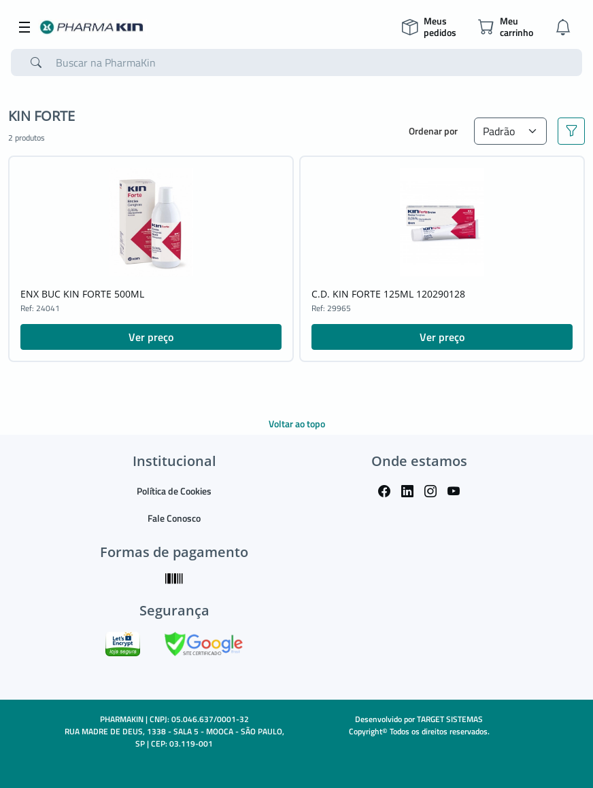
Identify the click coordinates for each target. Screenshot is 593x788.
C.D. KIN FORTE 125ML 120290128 (388, 293)
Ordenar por (433, 131)
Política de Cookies (174, 491)
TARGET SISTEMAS (450, 719)
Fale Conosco (174, 518)
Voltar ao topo (297, 423)
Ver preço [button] (151, 337)
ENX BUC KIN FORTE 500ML (82, 293)
